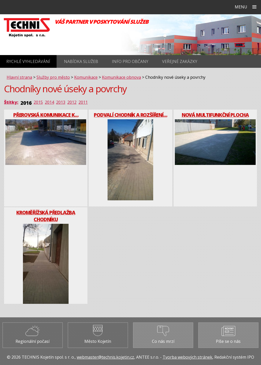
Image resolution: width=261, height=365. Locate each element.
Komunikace (86, 77)
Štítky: (11, 102)
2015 (38, 102)
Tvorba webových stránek (187, 357)
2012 (71, 102)
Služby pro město (53, 77)
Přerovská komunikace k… (45, 114)
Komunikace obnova (121, 77)
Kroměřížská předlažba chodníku (45, 216)
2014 (49, 102)
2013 (60, 102)
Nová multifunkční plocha (215, 114)
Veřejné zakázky (179, 61)
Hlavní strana (19, 77)
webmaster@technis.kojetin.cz (105, 357)
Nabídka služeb (81, 61)
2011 (83, 102)
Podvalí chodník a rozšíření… (130, 114)
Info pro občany (130, 61)
